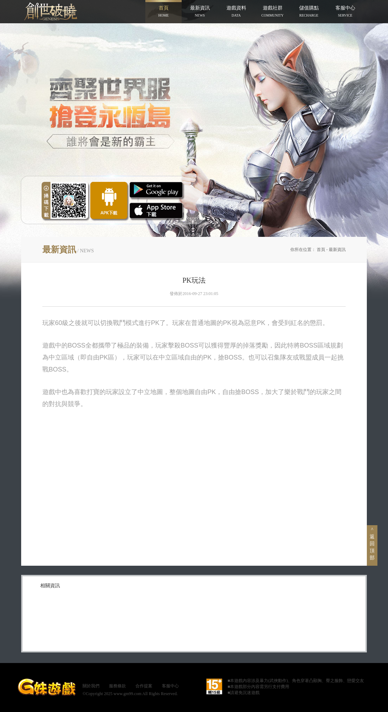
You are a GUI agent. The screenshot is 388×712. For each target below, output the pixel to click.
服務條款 (117, 685)
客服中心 (170, 685)
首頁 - (323, 249)
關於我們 (91, 685)
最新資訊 (337, 249)
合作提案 (143, 685)
